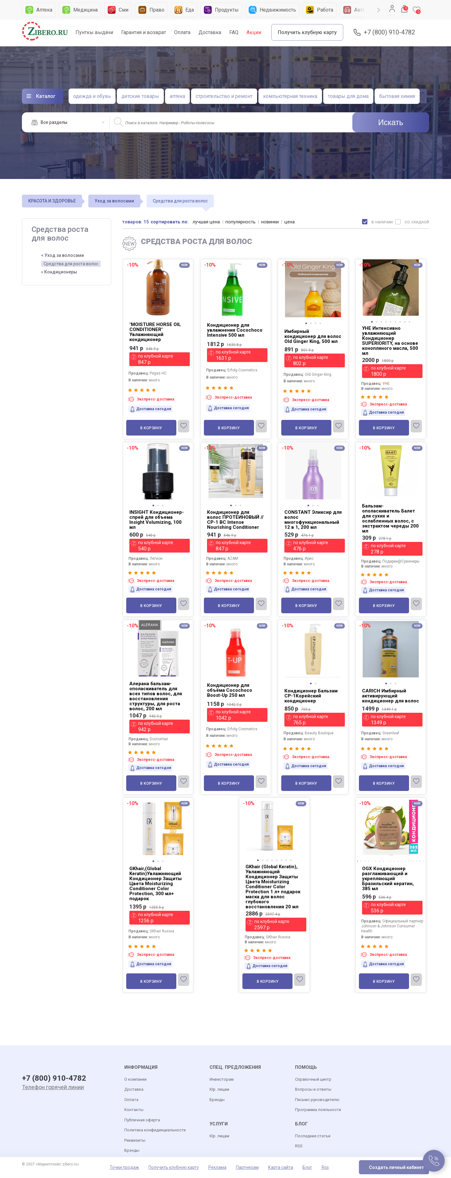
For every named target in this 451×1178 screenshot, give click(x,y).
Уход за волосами (114, 200)
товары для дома (348, 96)
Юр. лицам (219, 1089)
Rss (325, 1167)
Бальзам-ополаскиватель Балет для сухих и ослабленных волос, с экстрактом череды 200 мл (390, 518)
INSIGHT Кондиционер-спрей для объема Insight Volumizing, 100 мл (156, 519)
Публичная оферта (142, 1120)
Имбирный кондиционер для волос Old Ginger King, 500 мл (312, 336)
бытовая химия (397, 96)
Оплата (182, 32)
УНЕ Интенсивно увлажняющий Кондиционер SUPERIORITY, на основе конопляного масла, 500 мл (390, 340)
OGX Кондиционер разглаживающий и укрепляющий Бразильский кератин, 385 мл (388, 878)
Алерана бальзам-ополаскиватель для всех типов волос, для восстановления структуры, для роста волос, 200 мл (155, 696)
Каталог (45, 96)
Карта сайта (280, 1167)
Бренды (217, 1100)
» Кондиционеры (59, 271)
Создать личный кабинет (396, 1167)
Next (379, 10)
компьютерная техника (290, 96)
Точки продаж (124, 1167)
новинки (270, 222)
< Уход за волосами (62, 255)
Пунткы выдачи (94, 32)
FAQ (233, 32)
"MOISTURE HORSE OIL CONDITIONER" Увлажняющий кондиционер (155, 332)
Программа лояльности (318, 1110)
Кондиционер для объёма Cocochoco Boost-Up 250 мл (229, 690)
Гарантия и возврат (143, 32)
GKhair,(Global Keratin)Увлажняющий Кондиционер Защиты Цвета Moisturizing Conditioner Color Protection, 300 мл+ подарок (155, 883)
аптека (177, 96)
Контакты (133, 1110)
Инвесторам (222, 1079)
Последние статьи (312, 1136)
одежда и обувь (92, 96)
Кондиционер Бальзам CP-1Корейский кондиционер (311, 696)
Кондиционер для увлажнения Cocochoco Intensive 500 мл (234, 330)
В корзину (151, 428)
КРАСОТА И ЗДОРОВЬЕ (52, 200)
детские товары (140, 96)
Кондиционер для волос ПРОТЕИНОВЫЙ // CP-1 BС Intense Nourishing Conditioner (235, 519)
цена (290, 222)
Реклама (217, 1167)
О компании (135, 1079)
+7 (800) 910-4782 (389, 32)
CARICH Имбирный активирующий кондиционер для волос (390, 696)
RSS (299, 1146)
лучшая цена (206, 222)
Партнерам (247, 1167)
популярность (241, 222)
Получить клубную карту (307, 32)
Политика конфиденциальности (155, 1130)
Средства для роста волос (71, 263)
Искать (390, 122)
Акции (253, 32)
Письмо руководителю (317, 1100)
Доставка (210, 32)
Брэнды (131, 1150)
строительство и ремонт (224, 96)
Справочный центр (313, 1079)
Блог (307, 1167)
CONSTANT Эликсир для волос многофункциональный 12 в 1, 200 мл (313, 519)
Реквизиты (134, 1140)
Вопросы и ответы (313, 1089)
